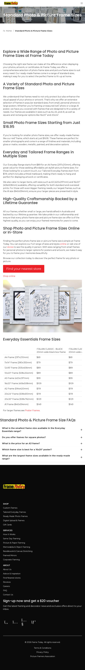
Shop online (9, 276)
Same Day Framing (11, 538)
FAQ (5, 590)
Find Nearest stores (11, 578)
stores (10, 247)
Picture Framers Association (42, 656)
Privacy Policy (42, 652)
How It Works (9, 534)
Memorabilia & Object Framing (16, 547)
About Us (7, 569)
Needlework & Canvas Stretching (17, 551)
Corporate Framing (11, 559)
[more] (81, 429)
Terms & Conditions (42, 648)
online (63, 244)
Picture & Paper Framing (14, 543)
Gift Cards (7, 525)
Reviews (7, 582)
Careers (6, 586)
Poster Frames (32, 410)
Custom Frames (10, 508)
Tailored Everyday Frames (14, 512)
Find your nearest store (23, 269)
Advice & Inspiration (11, 574)
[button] (81, 3)
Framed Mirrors (10, 555)
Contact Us (8, 595)
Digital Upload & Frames (13, 520)
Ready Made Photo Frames (15, 516)
